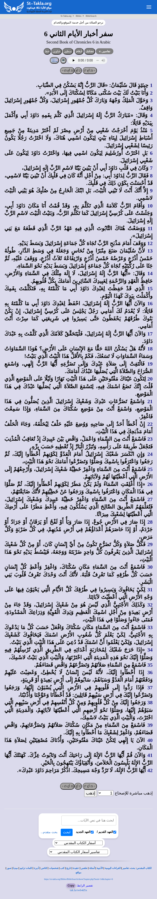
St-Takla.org (66, 16)
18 (150, 349)
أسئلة (92, 868)
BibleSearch (91, 16)
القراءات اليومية (113, 868)
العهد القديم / (106, 832)
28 (150, 522)
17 (150, 334)
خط (47, 51)
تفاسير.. (104, 51)
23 (150, 439)
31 (150, 589)
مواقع (78, 872)
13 (150, 251)
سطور (68, 51)
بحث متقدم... (49, 832)
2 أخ (78, 70)
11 (150, 228)
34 (150, 650)
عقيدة (76, 868)
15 (150, 288)
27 (150, 499)
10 (150, 206)
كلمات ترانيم (26, 868)
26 (150, 484)
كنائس (44, 868)
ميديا (15, 868)
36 (150, 672)
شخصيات (53, 868)
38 (150, 702)
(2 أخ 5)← (67, 70)
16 (150, 303)
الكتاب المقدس (144, 868)
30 (150, 567)
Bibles (78, 16)
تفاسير (125, 868)
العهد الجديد (85, 832)
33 (150, 627)
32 (150, 605)
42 (150, 770)
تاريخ (68, 868)
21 (150, 401)
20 (150, 379)
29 (150, 544)
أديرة (36, 868)
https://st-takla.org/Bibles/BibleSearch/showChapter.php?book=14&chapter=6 (78, 879)
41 (150, 755)
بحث (132, 868)
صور (9, 868)
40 (150, 740)
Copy (71, 885)
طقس (84, 868)
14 (150, 273)
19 (150, 364)
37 (150, 687)
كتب (62, 868)
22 (150, 424)
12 (150, 243)
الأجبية (100, 868)
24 (150, 454)
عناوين (57, 51)
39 (150, 725)
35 (150, 665)
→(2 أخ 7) (90, 70)
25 (150, 469)
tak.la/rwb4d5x (78, 890)
